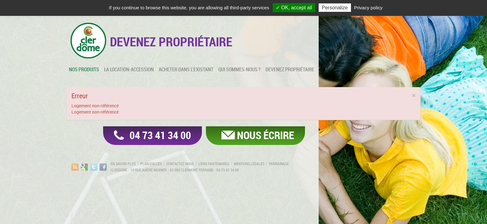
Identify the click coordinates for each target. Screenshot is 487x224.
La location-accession (129, 69)
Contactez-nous (180, 163)
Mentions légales (249, 163)
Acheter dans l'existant (186, 69)
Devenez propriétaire (290, 69)
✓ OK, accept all (294, 7)
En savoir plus (123, 163)
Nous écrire (265, 135)
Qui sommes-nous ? (239, 69)
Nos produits (84, 69)
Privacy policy (368, 7)
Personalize (335, 7)
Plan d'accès (151, 163)
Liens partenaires (213, 163)
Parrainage (279, 163)
